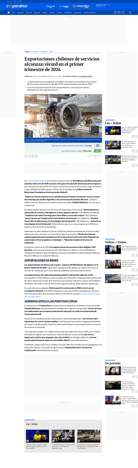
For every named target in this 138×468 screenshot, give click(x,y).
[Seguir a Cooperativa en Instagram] (20, 1)
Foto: (27, 96)
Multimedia (68, 12)
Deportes (29, 12)
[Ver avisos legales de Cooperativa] (115, 14)
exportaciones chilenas (37, 181)
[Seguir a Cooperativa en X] (18, 1)
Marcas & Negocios (90, 12)
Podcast (59, 12)
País (13, 12)
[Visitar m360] (119, 14)
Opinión (52, 12)
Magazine (20, 12)
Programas (77, 12)
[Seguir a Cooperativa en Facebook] (15, 1)
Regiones (37, 12)
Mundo (45, 12)
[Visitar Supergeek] (123, 14)
